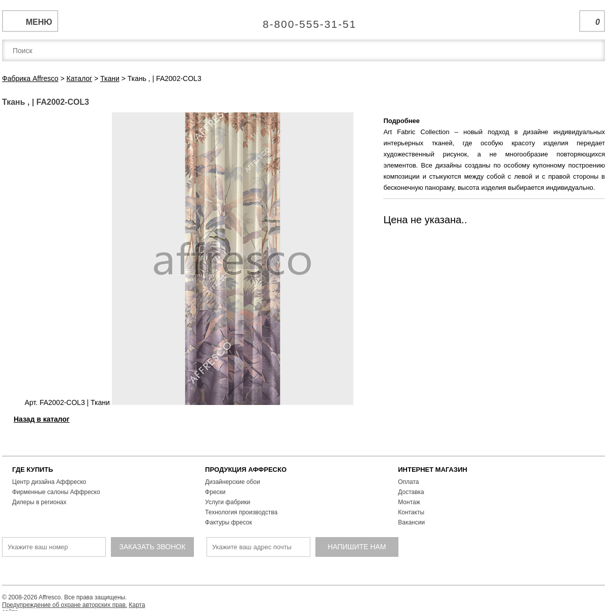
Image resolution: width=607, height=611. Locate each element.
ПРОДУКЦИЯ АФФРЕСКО (246, 469)
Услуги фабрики (227, 502)
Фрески (215, 492)
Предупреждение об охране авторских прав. (64, 604)
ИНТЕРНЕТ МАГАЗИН (432, 469)
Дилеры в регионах (39, 502)
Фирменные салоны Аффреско (56, 492)
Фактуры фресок (228, 522)
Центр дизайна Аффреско (49, 481)
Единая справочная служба (303, 20)
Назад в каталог (41, 419)
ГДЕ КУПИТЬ (32, 469)
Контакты (411, 512)
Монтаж (409, 502)
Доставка (411, 492)
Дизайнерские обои (232, 481)
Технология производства (241, 512)
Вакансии (411, 522)
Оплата (408, 481)
